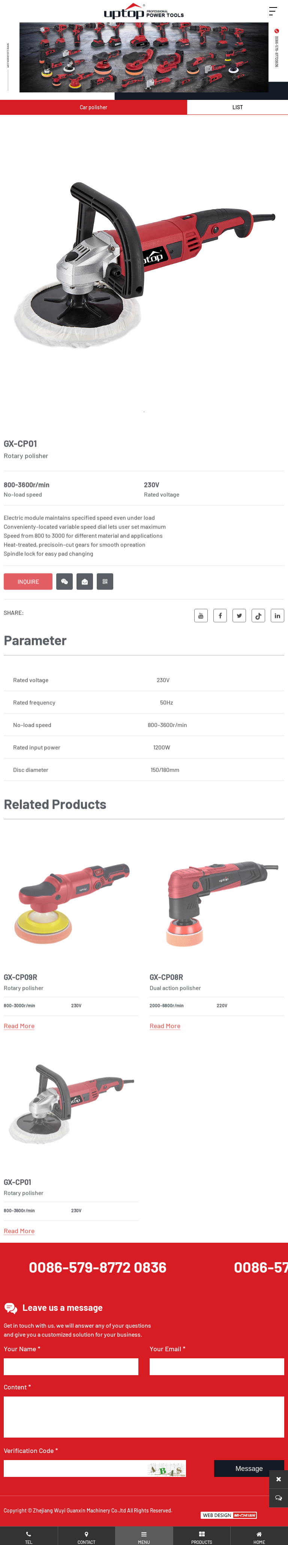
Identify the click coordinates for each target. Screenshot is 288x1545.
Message (249, 1468)
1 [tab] (144, 413)
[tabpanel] (144, 267)
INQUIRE (28, 599)
